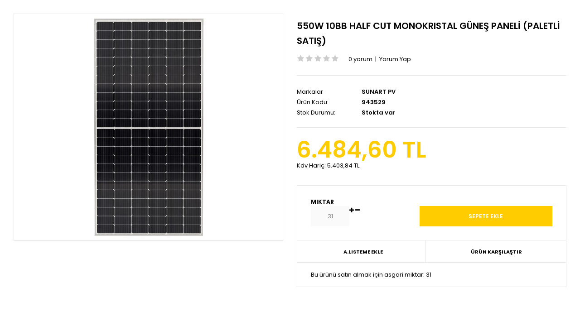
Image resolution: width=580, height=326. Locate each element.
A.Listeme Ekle (363, 251)
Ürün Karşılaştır (496, 251)
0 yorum (360, 59)
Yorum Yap (395, 59)
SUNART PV (379, 91)
